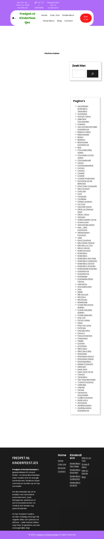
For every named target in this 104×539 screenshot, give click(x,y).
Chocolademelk (84, 188)
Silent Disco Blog (85, 324)
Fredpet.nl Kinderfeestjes (27, 18)
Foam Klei (83, 210)
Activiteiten (83, 155)
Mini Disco (83, 285)
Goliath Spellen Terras (86, 230)
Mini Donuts (83, 287)
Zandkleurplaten (85, 362)
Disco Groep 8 (84, 208)
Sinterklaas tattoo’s (86, 327)
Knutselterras (84, 267)
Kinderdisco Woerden (86, 263)
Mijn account (83, 283)
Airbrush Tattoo (84, 157)
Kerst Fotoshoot (85, 245)
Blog (81, 179)
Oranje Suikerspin (85, 298)
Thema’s (82, 340)
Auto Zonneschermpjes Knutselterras (87, 165)
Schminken (83, 320)
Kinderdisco (83, 254)
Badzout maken (84, 168)
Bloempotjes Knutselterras (84, 176)
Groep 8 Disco (85, 501)
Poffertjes (83, 307)
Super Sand (83, 336)
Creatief (82, 197)
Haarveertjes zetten (86, 234)
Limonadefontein (85, 278)
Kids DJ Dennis (84, 250)
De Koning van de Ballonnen (85, 203)
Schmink (82, 318)
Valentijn (82, 349)
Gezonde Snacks (85, 221)
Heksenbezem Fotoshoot (84, 240)
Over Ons (82, 300)
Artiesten (82, 162)
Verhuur (82, 351)
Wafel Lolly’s (83, 358)
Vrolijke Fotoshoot (85, 357)
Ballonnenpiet (84, 170)
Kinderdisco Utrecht (86, 261)
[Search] (92, 74)
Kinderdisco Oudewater (87, 259)
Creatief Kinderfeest (86, 201)
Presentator (83, 314)
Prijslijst (82, 316)
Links (81, 280)
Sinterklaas (83, 325)
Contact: (82, 195)
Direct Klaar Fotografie (87, 206)
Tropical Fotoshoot (85, 346)
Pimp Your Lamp (85, 305)
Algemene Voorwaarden (84, 159)
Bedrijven (82, 173)
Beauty (82, 171)
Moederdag (83, 289)
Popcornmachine (85, 313)
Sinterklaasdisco (85, 331)
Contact (82, 193)
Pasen (81, 303)
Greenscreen (84, 232)
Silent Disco (83, 322)
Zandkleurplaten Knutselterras (85, 365)
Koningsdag (83, 270)
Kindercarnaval (84, 252)
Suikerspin (83, 335)
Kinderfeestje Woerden (87, 265)
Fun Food (82, 219)
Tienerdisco (83, 342)
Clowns (82, 190)
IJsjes (81, 243)
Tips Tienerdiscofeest (86, 344)
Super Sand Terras (85, 338)
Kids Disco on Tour (85, 248)
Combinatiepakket (85, 191)
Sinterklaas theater (85, 329)
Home (60, 496)
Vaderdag (83, 347)
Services (62, 503)
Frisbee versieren (85, 217)
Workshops (83, 360)
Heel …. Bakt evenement (83, 236)
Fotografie (83, 213)
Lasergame (83, 276)
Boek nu (86, 18)
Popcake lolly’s (84, 309)
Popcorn (82, 311)
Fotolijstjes (83, 215)
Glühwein (82, 228)
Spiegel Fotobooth (85, 333)
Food (81, 212)
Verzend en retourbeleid (83, 354)
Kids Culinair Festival (86, 246)
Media (81, 281)
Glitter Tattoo (84, 226)
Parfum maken (84, 302)
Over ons (62, 500)
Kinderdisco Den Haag (75, 500)
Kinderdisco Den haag (86, 257)
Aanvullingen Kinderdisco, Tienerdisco (83, 151)
